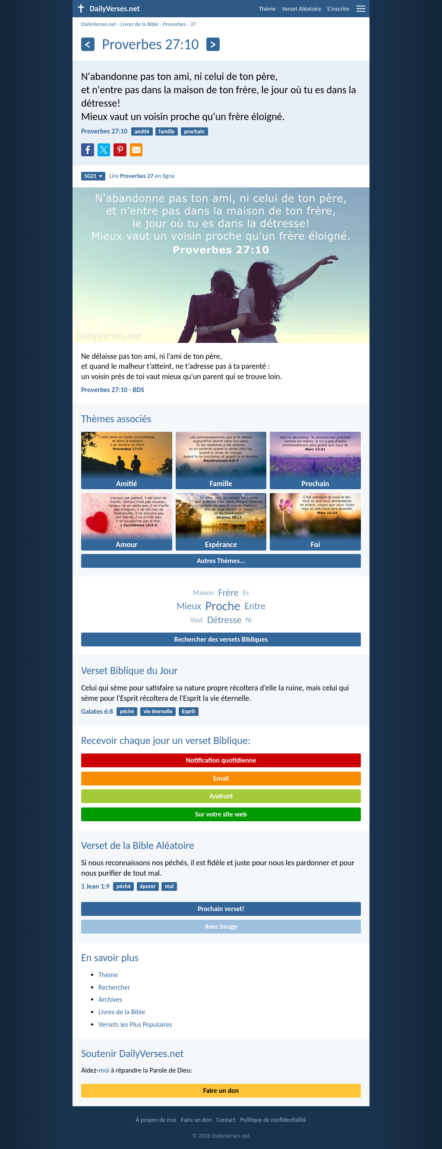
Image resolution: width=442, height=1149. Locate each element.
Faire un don (221, 1090)
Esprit (188, 711)
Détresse (224, 620)
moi (103, 1070)
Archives (110, 999)
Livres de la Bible (139, 24)
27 (193, 24)
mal (169, 886)
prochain (194, 131)
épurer (147, 886)
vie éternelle (157, 711)
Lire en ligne (142, 176)
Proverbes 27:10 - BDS (112, 390)
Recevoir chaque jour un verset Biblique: (165, 740)
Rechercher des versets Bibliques (221, 639)
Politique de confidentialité (273, 1120)
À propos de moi (156, 1120)
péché (127, 711)
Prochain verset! (221, 909)
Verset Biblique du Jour (129, 670)
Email (221, 778)
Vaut (196, 620)
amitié (141, 131)
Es (246, 593)
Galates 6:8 (97, 711)
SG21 (93, 176)
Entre (254, 606)
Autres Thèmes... (221, 561)
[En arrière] (88, 44)
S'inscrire (338, 9)
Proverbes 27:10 (104, 131)
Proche (222, 606)
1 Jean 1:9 (95, 886)
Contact (225, 1120)
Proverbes (174, 24)
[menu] (360, 12)
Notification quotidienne (221, 760)
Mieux (189, 606)
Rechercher (114, 987)
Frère (228, 592)
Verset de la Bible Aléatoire (137, 845)
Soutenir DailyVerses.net (132, 1053)
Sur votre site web (221, 814)
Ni (249, 620)
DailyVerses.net (98, 24)
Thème (267, 9)
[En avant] (213, 44)
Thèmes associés (116, 418)
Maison (203, 593)
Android (220, 796)
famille (167, 131)
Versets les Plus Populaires (135, 1024)
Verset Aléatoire (301, 9)
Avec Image (221, 926)
